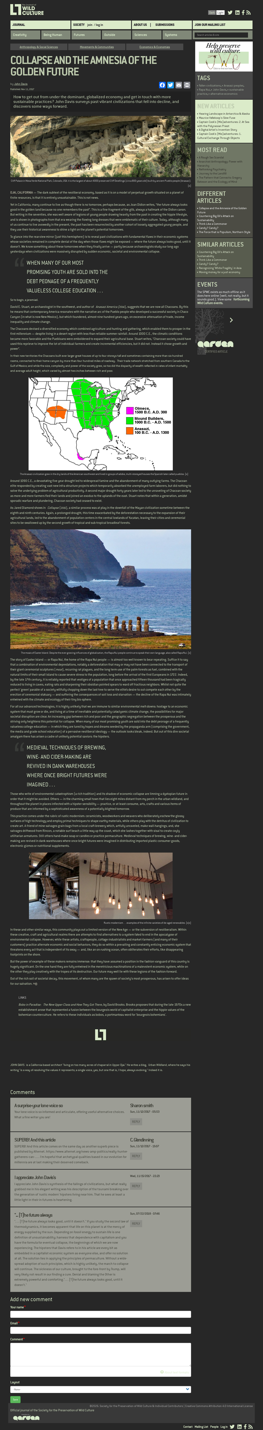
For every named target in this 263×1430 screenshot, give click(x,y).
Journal (18, 25)
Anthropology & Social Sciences (39, 47)
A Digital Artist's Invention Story (218, 130)
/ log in (98, 25)
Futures (79, 35)
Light (220, 12)
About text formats (174, 1372)
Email (14, 1323)
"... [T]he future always (33, 1215)
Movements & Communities (97, 47)
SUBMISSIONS (164, 25)
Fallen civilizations (210, 85)
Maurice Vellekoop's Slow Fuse (217, 118)
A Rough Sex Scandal (211, 157)
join (89, 25)
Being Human (53, 35)
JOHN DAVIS (17, 1065)
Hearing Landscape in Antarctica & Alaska (224, 113)
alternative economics (224, 94)
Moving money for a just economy (219, 272)
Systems (171, 35)
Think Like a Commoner (213, 224)
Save (15, 1399)
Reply (136, 1122)
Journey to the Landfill (212, 173)
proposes (142, 1004)
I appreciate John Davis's (35, 1177)
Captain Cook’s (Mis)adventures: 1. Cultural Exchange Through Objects (219, 136)
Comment (16, 1339)
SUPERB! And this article (34, 1140)
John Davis (21, 84)
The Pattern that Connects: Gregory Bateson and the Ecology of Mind (219, 180)
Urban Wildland (157, 1065)
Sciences (140, 35)
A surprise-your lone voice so (38, 1105)
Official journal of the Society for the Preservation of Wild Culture (52, 1410)
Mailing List (201, 1427)
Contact (188, 1427)
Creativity (20, 35)
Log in (224, 1427)
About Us (140, 25)
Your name (17, 1307)
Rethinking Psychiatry (212, 169)
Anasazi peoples (233, 85)
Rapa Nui (204, 89)
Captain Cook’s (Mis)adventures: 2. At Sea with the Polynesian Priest (223, 124)
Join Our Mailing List (210, 25)
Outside (109, 35)
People (214, 1427)
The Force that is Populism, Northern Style (224, 232)
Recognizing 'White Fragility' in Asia (220, 268)
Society (78, 25)
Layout (15, 1382)
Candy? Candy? (208, 228)
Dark (212, 12)
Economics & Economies (155, 47)
